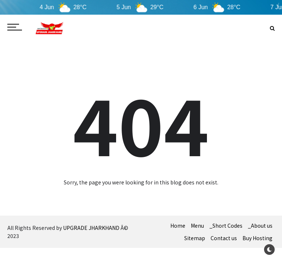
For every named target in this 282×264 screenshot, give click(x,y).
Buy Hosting (257, 238)
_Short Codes (225, 225)
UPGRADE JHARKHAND (91, 227)
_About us (260, 225)
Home (177, 225)
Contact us (224, 238)
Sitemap (194, 238)
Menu (197, 225)
